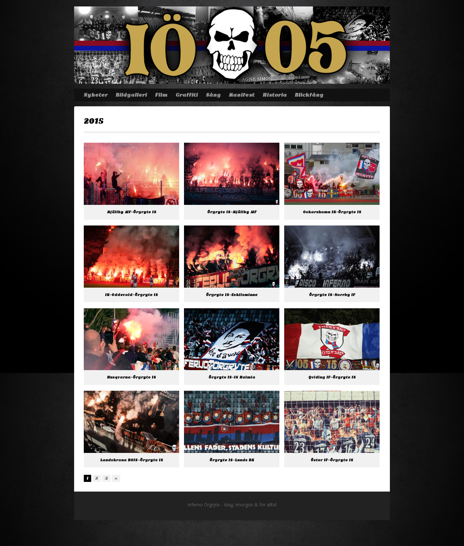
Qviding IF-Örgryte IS (332, 377)
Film (161, 95)
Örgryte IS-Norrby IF (332, 295)
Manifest (242, 95)
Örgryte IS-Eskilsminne (231, 295)
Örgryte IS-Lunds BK (231, 460)
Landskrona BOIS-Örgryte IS (131, 460)
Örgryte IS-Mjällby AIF (231, 212)
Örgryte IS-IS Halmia (231, 377)
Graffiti (187, 95)
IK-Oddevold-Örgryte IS (131, 295)
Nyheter (95, 95)
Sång (213, 95)
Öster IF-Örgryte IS (332, 460)
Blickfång (309, 95)
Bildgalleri (131, 95)
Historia (275, 95)
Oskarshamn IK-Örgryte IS (332, 212)
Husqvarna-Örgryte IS (131, 377)
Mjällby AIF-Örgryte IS (131, 212)
